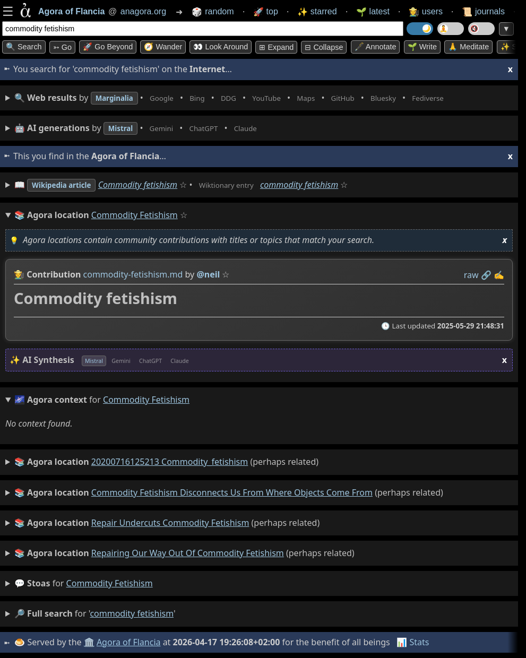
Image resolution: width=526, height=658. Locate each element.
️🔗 (486, 275)
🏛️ (89, 642)
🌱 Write (422, 46)
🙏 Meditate (468, 46)
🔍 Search (24, 46)
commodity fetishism (322, 185)
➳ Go (62, 47)
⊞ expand (276, 47)
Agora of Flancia (130, 642)
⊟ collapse (324, 47)
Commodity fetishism (149, 185)
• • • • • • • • (253, 98)
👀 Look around (220, 46)
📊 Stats (414, 642)
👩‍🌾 (19, 274)
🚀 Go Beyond (108, 46)
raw (471, 275)
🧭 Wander (163, 46)
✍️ (499, 275)
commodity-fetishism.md (133, 274)
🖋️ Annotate (375, 46)
